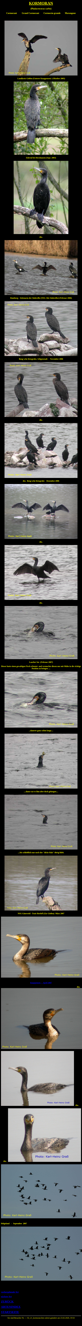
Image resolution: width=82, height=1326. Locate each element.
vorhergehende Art (10, 1292)
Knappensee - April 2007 (41, 983)
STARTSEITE (10, 1312)
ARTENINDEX (11, 1306)
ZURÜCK (7, 1301)
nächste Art (6, 1296)
